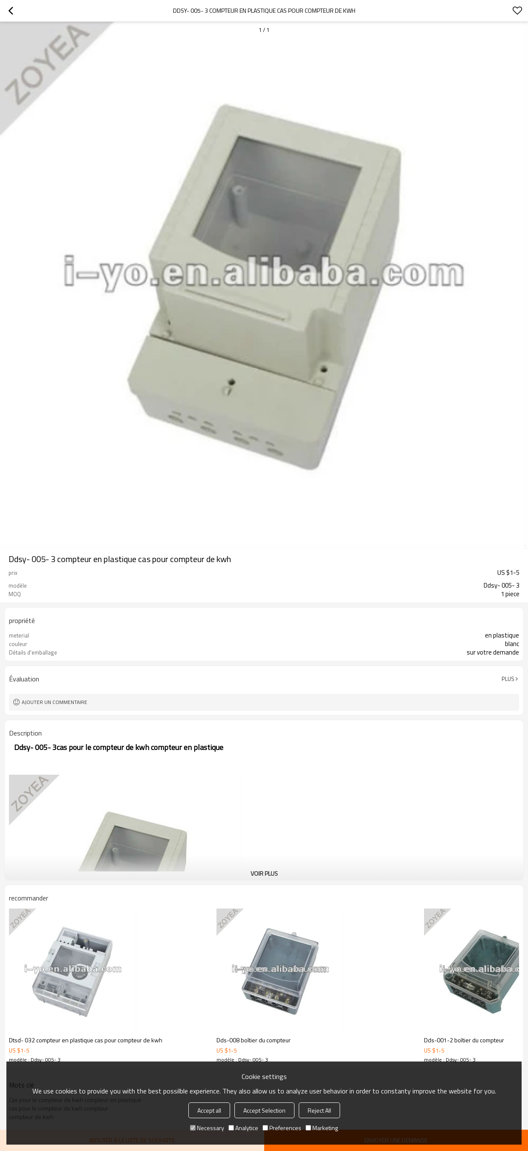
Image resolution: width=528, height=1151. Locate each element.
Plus (508, 679)
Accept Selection (264, 1110)
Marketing (322, 1127)
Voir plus (264, 873)
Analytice (243, 1127)
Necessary (207, 1127)
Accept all (209, 1110)
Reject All (319, 1110)
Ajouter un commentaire (54, 702)
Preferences (282, 1127)
